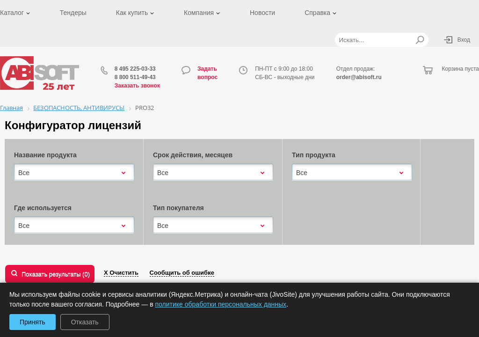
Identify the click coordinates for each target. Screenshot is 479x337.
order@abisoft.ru (359, 77)
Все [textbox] (23, 172)
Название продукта (45, 155)
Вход (463, 40)
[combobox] (74, 172)
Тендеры (73, 12)
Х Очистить (121, 272)
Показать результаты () (56, 274)
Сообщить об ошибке (182, 272)
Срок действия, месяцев (192, 155)
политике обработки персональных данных (221, 304)
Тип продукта (313, 155)
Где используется (43, 208)
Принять (32, 322)
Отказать (85, 322)
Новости (262, 12)
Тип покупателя (178, 208)
